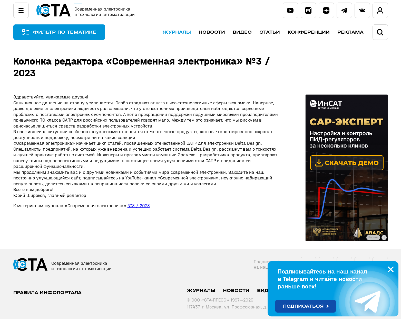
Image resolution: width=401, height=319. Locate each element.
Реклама (350, 32)
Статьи (269, 32)
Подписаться (303, 306)
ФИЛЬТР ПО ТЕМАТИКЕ (64, 32)
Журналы (176, 32)
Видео (242, 32)
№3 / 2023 (139, 205)
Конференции (309, 32)
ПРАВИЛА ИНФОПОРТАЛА (47, 292)
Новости (212, 32)
